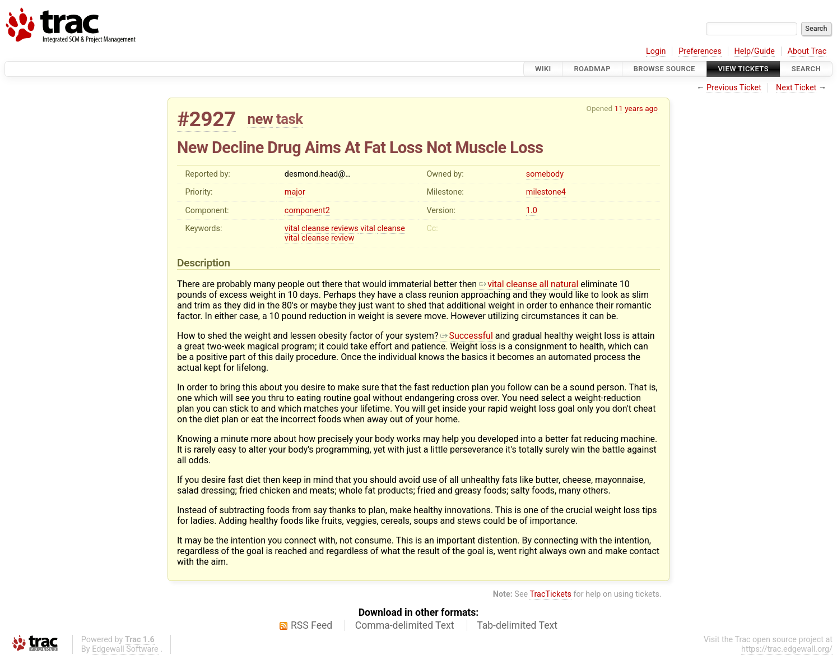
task (289, 118)
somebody (545, 174)
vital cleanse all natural (528, 284)
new (260, 118)
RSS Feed (311, 625)
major (295, 192)
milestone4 (546, 192)
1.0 (531, 210)
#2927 (206, 119)
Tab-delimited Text (517, 625)
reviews (345, 228)
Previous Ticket (733, 88)
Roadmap (592, 68)
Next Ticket (796, 88)
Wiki (543, 68)
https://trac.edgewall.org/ (787, 649)
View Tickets (743, 68)
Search (806, 68)
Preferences (700, 51)
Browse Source (664, 68)
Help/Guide (754, 51)
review (342, 238)
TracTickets (550, 594)
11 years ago (636, 108)
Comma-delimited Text (404, 625)
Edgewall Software (125, 649)
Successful (466, 335)
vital (292, 228)
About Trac (807, 51)
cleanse (315, 228)
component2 (307, 210)
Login (656, 51)
